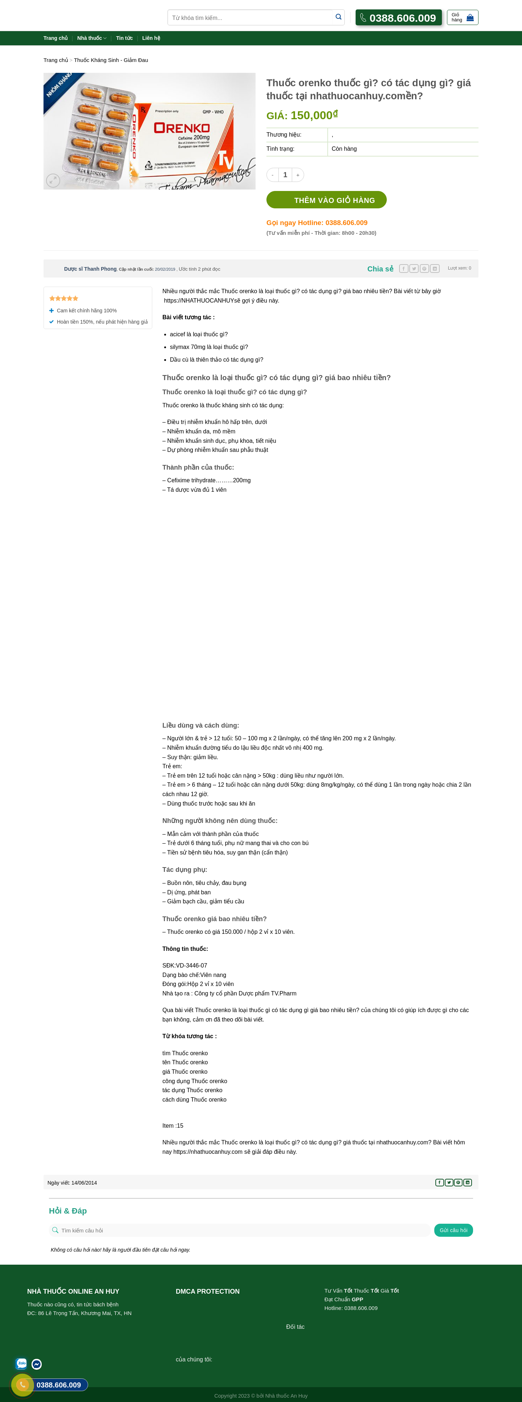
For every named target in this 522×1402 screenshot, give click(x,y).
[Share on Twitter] (414, 268)
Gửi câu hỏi (454, 1230)
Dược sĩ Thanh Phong (90, 269)
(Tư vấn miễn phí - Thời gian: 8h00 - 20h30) (321, 233)
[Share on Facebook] (404, 268)
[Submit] (339, 17)
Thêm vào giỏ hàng (334, 200)
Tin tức (124, 38)
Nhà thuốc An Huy (286, 1396)
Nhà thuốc (92, 38)
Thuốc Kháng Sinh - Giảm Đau (111, 60)
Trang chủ (56, 38)
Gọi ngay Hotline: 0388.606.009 (317, 222)
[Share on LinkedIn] (434, 268)
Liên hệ (151, 38)
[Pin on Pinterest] (424, 268)
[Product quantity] (285, 175)
